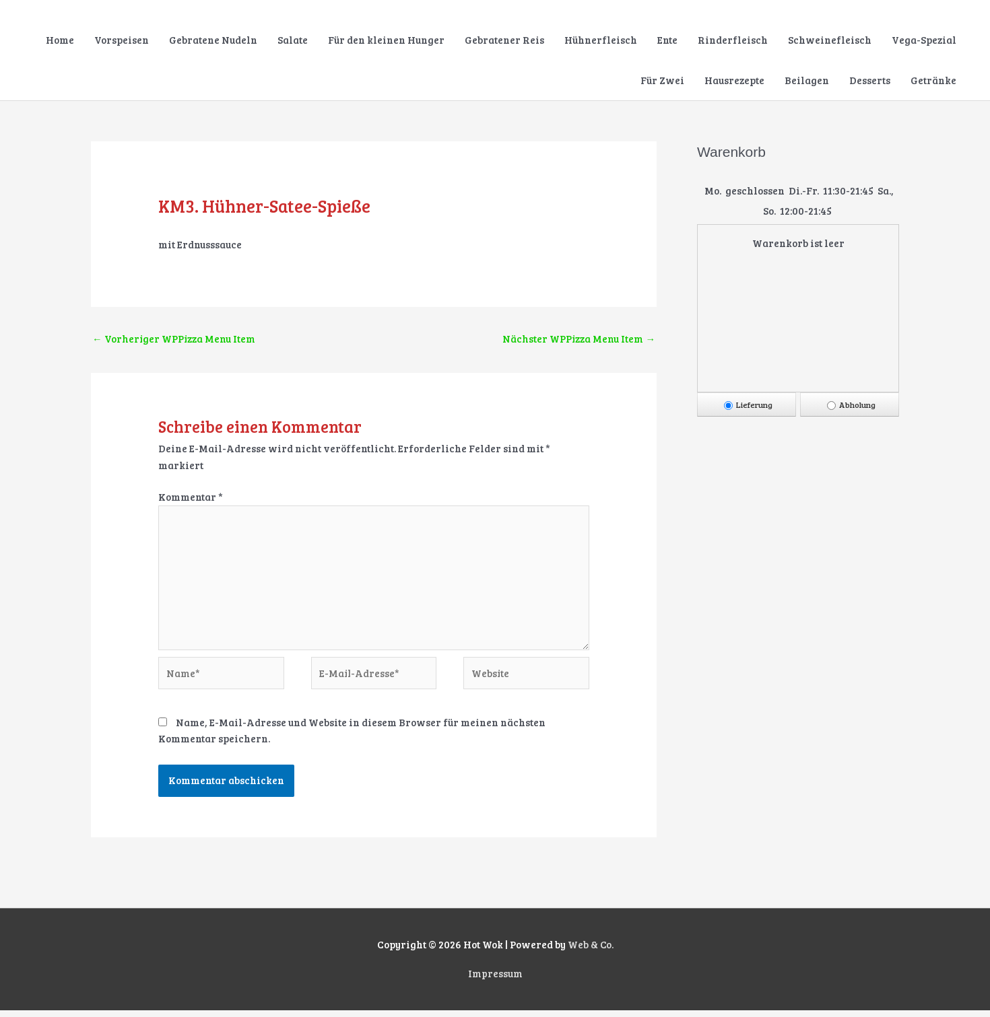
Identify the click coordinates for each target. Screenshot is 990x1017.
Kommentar (190, 498)
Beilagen (807, 80)
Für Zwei (662, 80)
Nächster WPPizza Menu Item (578, 339)
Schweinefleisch (829, 40)
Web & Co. (590, 951)
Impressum (495, 980)
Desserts (869, 80)
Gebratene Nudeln (213, 40)
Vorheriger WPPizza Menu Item (174, 339)
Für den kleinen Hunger (386, 40)
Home (60, 40)
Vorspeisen (121, 40)
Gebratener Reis (504, 40)
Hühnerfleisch (600, 40)
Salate (292, 40)
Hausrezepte (734, 80)
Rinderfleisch (733, 40)
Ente (667, 40)
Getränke (933, 80)
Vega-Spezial (924, 40)
